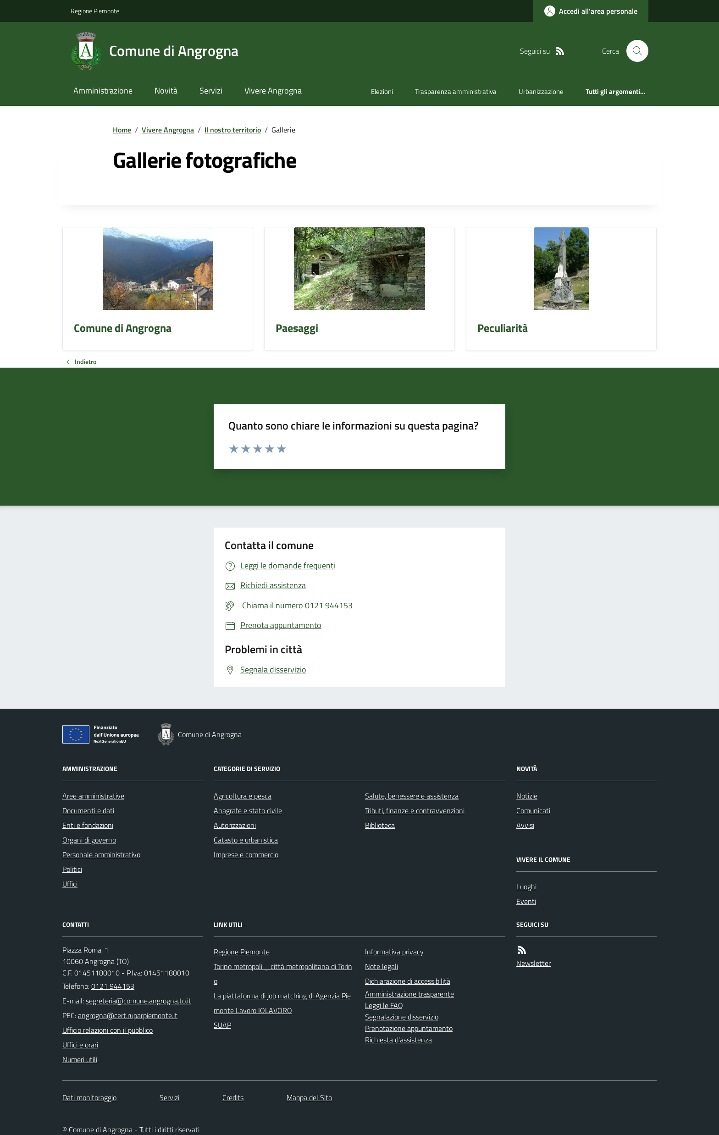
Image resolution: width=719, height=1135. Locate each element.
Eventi (526, 901)
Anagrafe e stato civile (248, 810)
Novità (166, 90)
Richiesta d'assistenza (398, 1039)
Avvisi (525, 825)
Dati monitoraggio (89, 1097)
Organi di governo (89, 839)
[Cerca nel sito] (633, 51)
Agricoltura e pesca (242, 795)
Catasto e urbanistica (246, 839)
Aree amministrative (93, 795)
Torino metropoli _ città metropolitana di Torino (283, 973)
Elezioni (382, 91)
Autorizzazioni (235, 825)
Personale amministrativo (101, 854)
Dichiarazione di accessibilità (407, 980)
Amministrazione (103, 90)
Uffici (69, 883)
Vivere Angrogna (273, 90)
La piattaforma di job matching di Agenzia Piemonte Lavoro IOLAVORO (282, 1003)
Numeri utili (79, 1059)
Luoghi (526, 886)
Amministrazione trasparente (409, 993)
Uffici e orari (80, 1044)
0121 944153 (112, 986)
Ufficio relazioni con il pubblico (107, 1030)
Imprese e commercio (246, 854)
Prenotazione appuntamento (409, 1028)
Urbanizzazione (541, 91)
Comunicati (533, 810)
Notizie (526, 795)
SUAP (222, 1024)
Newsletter (533, 963)
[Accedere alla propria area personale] (590, 11)
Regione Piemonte (95, 11)
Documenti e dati (88, 810)
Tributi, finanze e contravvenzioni (415, 810)
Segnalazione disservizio (401, 1016)
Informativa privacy (394, 951)
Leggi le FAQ (384, 1005)
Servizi (210, 90)
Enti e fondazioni (87, 825)
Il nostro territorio (233, 129)
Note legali (381, 966)
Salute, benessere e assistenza (412, 795)
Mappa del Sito (309, 1097)
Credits (232, 1097)
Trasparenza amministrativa (456, 91)
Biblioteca (380, 825)
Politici (72, 869)
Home (122, 129)
